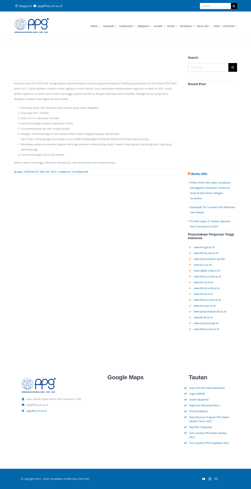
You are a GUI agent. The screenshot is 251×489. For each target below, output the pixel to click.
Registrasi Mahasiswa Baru (204, 405)
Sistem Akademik (199, 399)
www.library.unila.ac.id (207, 288)
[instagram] (209, 479)
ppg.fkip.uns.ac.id (37, 410)
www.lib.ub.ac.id (203, 294)
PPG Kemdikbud (198, 411)
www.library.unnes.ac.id (207, 276)
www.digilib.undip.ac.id (207, 270)
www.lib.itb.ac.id (203, 317)
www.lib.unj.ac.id (203, 282)
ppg (19, 171)
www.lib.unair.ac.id (204, 305)
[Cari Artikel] (208, 67)
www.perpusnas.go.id (206, 323)
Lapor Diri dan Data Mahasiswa (207, 388)
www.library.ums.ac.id (206, 329)
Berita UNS (199, 174)
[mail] (216, 479)
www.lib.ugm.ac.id (204, 247)
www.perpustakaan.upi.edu (209, 259)
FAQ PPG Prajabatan (200, 427)
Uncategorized (79, 171)
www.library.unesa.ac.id (207, 299)
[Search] (234, 6)
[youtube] (203, 479)
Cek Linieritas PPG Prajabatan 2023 (209, 443)
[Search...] (215, 6)
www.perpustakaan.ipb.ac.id (210, 311)
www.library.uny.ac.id (206, 253)
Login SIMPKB (197, 393)
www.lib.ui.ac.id (203, 264)
